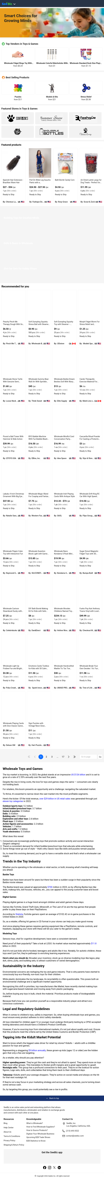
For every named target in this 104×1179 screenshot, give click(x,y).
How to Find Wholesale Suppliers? (40, 1127)
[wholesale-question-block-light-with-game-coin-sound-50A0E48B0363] (39, 534)
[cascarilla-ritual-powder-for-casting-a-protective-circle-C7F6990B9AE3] (90, 419)
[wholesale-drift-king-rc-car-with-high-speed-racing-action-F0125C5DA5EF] (90, 477)
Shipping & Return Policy (14, 1145)
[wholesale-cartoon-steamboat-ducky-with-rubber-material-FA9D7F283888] (14, 591)
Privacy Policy (9, 1140)
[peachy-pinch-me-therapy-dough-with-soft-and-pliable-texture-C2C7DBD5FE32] (14, 305)
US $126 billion (78, 774)
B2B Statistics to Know (36, 1141)
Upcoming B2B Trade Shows (38, 1137)
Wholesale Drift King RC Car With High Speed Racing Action (90, 496)
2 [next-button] (46, 757)
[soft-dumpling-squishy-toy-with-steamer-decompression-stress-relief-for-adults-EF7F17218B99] (39, 305)
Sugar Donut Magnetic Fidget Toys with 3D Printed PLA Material (89, 553)
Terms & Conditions (12, 1136)
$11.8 (93, 943)
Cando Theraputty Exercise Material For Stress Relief (88, 381)
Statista (19, 914)
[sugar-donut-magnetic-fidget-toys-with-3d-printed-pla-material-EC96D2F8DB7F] (90, 534)
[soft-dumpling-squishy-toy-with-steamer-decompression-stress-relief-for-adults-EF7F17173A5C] (65, 305)
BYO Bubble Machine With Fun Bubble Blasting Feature (39, 439)
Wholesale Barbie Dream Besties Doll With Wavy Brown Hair (64, 381)
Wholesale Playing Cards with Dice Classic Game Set (13, 725)
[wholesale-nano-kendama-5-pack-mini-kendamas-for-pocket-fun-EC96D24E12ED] (65, 534)
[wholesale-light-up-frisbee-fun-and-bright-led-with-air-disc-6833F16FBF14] (14, 649)
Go (100, 757)
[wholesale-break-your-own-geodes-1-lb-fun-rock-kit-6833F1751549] (90, 649)
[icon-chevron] (35, 756)
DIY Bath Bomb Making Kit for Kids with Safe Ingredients (38, 611)
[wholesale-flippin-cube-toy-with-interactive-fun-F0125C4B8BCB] (14, 534)
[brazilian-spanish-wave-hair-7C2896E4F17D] (13, 163)
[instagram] (50, 1168)
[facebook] (45, 1168)
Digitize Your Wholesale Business (40, 1134)
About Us (7, 1132)
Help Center (9, 1127)
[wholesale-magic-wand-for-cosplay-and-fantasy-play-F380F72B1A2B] (39, 477)
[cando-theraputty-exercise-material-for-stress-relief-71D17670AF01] (90, 362)
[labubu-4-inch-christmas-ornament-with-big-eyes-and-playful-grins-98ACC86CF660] (14, 477)
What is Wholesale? (34, 1123)
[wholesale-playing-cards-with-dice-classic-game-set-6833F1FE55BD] (14, 706)
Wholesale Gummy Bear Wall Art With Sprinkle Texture (39, 381)
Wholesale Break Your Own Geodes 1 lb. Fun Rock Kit (89, 668)
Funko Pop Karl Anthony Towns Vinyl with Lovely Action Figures (90, 611)
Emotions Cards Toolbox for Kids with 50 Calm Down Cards (39, 668)
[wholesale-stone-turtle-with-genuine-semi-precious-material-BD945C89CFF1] (14, 362)
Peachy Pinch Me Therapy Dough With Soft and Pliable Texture (13, 324)
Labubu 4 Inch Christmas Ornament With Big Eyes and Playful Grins (13, 496)
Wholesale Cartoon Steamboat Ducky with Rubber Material (12, 611)
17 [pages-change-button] (63, 757)
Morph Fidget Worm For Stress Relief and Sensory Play (90, 324)
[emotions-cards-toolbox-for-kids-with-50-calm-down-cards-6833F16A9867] (39, 649)
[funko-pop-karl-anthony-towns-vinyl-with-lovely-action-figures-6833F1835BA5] (90, 591)
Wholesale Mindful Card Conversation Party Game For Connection (64, 439)
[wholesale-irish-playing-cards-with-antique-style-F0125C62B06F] (65, 477)
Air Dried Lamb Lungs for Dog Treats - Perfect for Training (91, 182)
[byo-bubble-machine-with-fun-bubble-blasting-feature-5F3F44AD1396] (39, 419)
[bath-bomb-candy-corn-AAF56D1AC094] (66, 163)
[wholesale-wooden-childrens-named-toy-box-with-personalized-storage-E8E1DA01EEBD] (65, 591)
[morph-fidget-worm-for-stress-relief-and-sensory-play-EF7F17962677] (90, 305)
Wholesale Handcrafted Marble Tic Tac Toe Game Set (64, 668)
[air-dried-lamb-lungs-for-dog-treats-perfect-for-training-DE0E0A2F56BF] (91, 163)
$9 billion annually (37, 1050)
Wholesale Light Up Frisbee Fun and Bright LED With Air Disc (12, 668)
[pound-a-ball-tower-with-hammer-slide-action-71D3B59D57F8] (14, 419)
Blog (5, 1123)
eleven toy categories (13, 801)
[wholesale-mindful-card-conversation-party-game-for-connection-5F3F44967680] (65, 419)
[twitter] (54, 1168)
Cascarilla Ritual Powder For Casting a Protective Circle (90, 439)
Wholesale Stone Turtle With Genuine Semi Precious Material (12, 381)
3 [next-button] (52, 757)
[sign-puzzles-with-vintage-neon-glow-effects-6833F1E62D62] (39, 706)
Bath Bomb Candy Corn (64, 180)
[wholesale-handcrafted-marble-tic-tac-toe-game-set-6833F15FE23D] (65, 649)
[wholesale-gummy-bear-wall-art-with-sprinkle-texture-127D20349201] (39, 362)
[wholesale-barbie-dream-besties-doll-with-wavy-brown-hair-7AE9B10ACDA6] (65, 362)
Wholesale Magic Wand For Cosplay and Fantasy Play (39, 496)
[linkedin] (59, 1168)
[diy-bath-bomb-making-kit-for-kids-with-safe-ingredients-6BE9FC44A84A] (39, 591)
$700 (50, 887)
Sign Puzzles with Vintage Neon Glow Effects (37, 725)
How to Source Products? (37, 1130)
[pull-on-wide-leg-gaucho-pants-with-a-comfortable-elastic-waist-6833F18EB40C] (40, 163)
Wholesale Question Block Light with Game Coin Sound (38, 553)
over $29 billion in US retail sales (54, 798)
